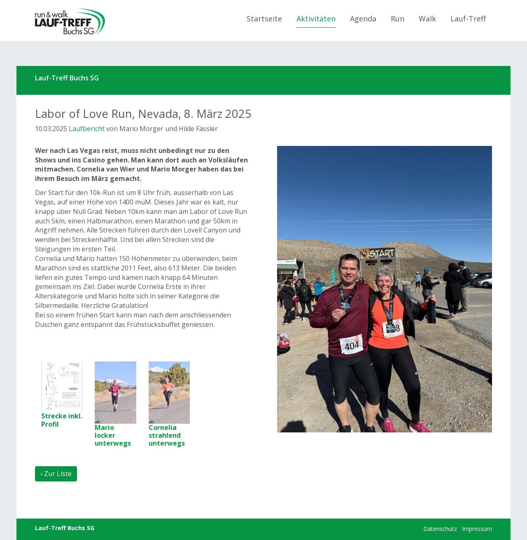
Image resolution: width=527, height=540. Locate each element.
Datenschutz (440, 529)
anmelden (412, 529)
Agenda (363, 18)
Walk (427, 18)
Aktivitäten (316, 18)
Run (397, 18)
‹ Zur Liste (56, 473)
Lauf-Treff (468, 18)
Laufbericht (87, 128)
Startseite (264, 18)
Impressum (477, 529)
